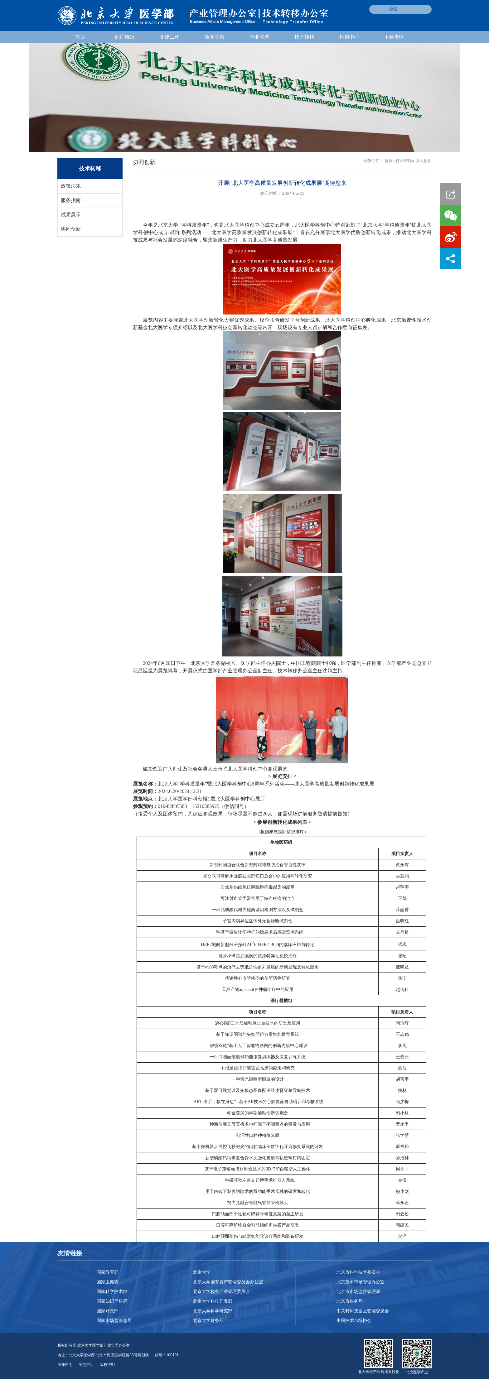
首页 (80, 37)
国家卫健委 (108, 1281)
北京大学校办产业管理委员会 (221, 1291)
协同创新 (71, 229)
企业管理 (259, 37)
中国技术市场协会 (353, 1320)
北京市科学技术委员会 (358, 1272)
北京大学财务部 (208, 1320)
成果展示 (71, 214)
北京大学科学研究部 (212, 1310)
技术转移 (304, 37)
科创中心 (349, 37)
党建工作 (170, 37)
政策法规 (71, 186)
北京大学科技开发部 (212, 1301)
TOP (474, 1338)
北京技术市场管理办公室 (360, 1281)
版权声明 (107, 1364)
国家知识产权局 (112, 1301)
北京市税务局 (349, 1301)
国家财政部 (108, 1310)
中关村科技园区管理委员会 (362, 1310)
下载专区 (394, 37)
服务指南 (71, 200)
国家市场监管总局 (114, 1320)
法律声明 (64, 1364)
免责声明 (86, 1364)
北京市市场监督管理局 (358, 1291)
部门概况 (125, 37)
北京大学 (202, 1272)
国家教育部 (108, 1272)
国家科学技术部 (112, 1291)
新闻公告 (215, 37)
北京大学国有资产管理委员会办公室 (228, 1281)
